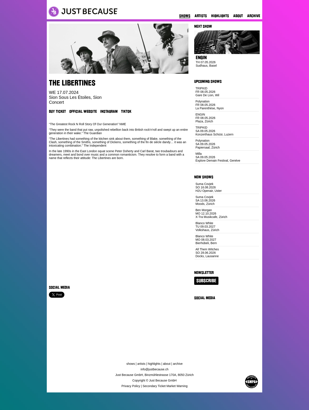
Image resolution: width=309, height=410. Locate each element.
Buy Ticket (57, 111)
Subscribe (206, 280)
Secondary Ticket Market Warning (165, 386)
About (238, 16)
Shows (184, 16)
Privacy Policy (130, 386)
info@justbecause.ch (154, 369)
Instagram (109, 111)
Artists (201, 16)
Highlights (220, 16)
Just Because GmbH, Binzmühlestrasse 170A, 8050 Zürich (154, 375)
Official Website (83, 111)
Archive (253, 16)
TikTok (126, 111)
